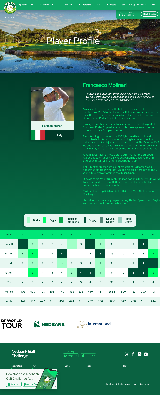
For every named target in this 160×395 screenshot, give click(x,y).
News (152, 5)
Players (67, 5)
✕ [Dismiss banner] (55, 387)
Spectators (26, 5)
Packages (46, 5)
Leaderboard (85, 5)
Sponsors (111, 5)
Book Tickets (149, 14)
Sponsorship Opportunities (133, 5)
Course (99, 5)
